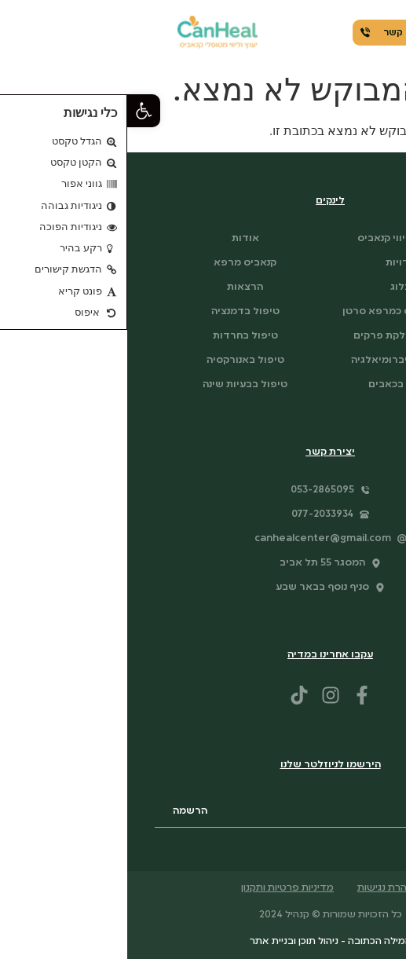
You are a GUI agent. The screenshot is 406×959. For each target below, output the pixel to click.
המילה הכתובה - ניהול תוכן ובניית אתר (203, 941)
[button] (16, 110)
